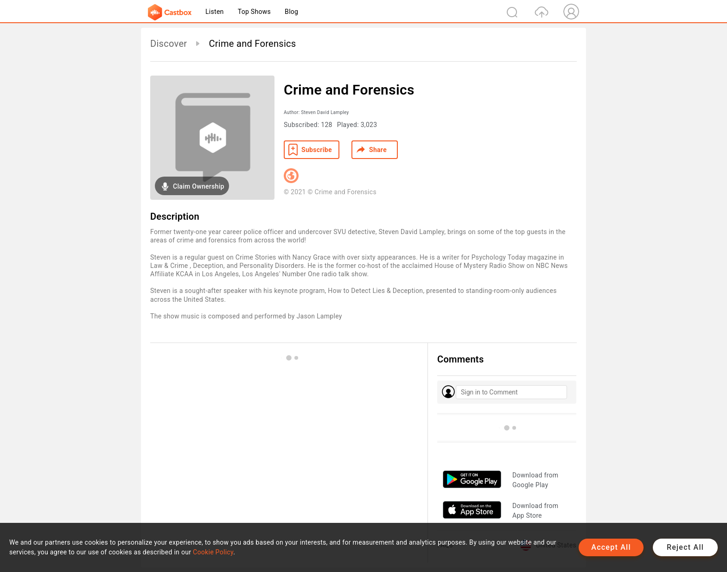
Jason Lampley (319, 316)
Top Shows (254, 11)
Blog (291, 11)
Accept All (611, 547)
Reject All (685, 547)
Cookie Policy (213, 552)
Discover (168, 43)
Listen (214, 11)
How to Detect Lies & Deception (375, 290)
